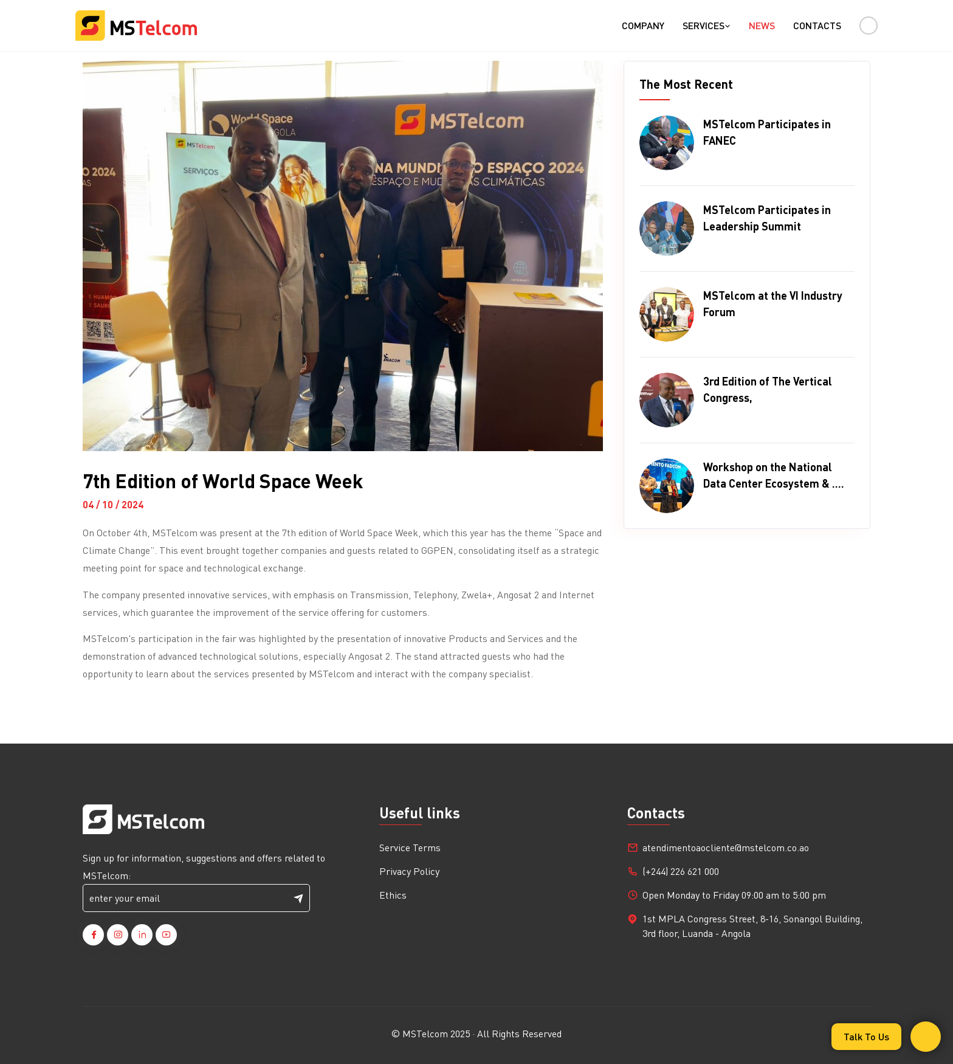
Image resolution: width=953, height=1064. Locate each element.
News (762, 25)
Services (707, 25)
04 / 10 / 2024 (113, 504)
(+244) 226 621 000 (680, 871)
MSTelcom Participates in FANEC (767, 132)
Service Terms (410, 847)
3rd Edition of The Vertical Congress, (767, 389)
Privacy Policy (409, 871)
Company (643, 25)
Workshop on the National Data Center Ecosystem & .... (773, 475)
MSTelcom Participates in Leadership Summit (767, 217)
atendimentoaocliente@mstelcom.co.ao (725, 847)
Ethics (393, 894)
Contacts (817, 25)
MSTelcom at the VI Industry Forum (772, 303)
